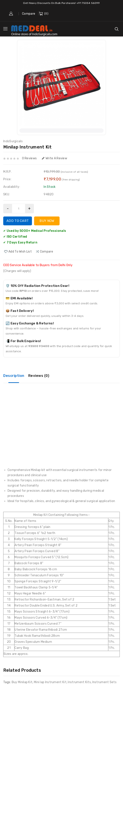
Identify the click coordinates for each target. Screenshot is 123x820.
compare (46, 251)
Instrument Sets (104, 682)
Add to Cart (17, 221)
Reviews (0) (38, 376)
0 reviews (29, 158)
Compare (28, 14)
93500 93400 (38, 346)
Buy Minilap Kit (22, 682)
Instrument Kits (79, 682)
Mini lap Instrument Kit (50, 682)
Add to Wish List (20, 251)
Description (13, 376)
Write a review (54, 158)
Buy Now (46, 221)
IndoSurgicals (13, 141)
